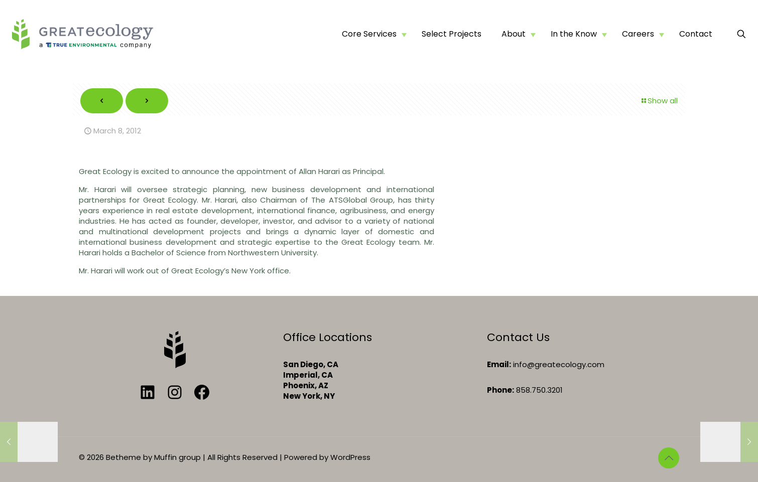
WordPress (350, 457)
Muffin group (177, 457)
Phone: (500, 390)
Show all (659, 100)
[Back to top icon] (668, 457)
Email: (499, 364)
